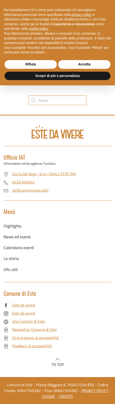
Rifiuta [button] (31, 64)
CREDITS (66, 396)
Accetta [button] (84, 64)
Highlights (12, 226)
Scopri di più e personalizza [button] (57, 76)
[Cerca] (57, 100)
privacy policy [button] (82, 15)
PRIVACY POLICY (95, 390)
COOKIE (48, 396)
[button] (57, 359)
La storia (11, 258)
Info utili (11, 269)
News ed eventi (17, 237)
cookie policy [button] (38, 29)
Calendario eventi (19, 248)
